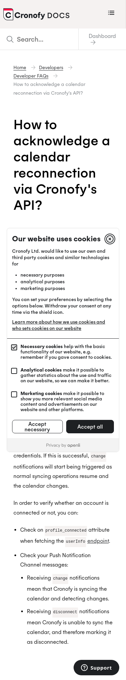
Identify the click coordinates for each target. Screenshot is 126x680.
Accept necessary (37, 426)
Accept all (90, 427)
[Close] (110, 239)
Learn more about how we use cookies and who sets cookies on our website (58, 325)
